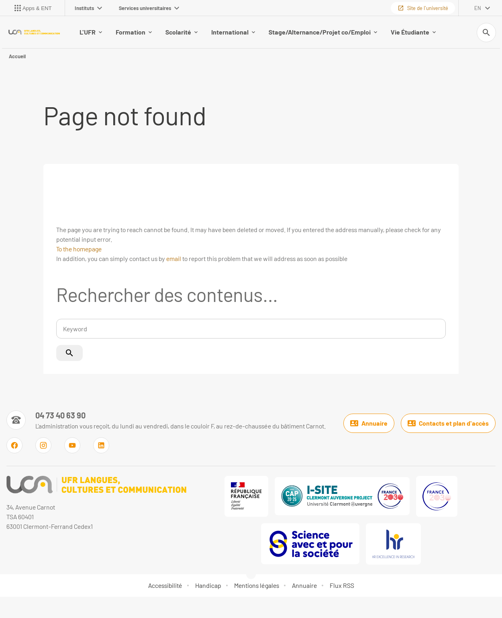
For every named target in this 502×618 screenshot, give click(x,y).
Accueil (17, 56)
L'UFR (91, 32)
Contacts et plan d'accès (448, 423)
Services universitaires (149, 8)
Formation (134, 32)
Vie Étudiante (413, 32)
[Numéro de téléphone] (166, 420)
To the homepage (79, 249)
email (173, 258)
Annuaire (369, 423)
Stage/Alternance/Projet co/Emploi (323, 32)
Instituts (88, 8)
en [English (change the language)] (477, 8)
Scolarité (181, 32)
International (233, 32)
